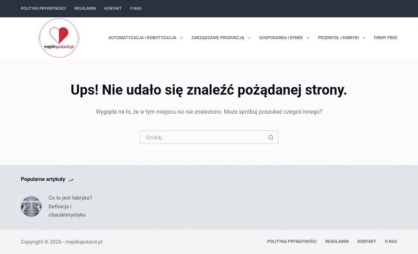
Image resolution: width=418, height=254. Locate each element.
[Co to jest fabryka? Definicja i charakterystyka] (31, 206)
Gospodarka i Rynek (285, 38)
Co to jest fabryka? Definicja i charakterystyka (70, 206)
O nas (135, 8)
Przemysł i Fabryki (343, 38)
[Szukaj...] (202, 137)
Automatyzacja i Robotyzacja (146, 38)
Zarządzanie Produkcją (222, 38)
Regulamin (85, 8)
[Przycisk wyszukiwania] (271, 137)
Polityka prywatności (43, 8)
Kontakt (113, 8)
